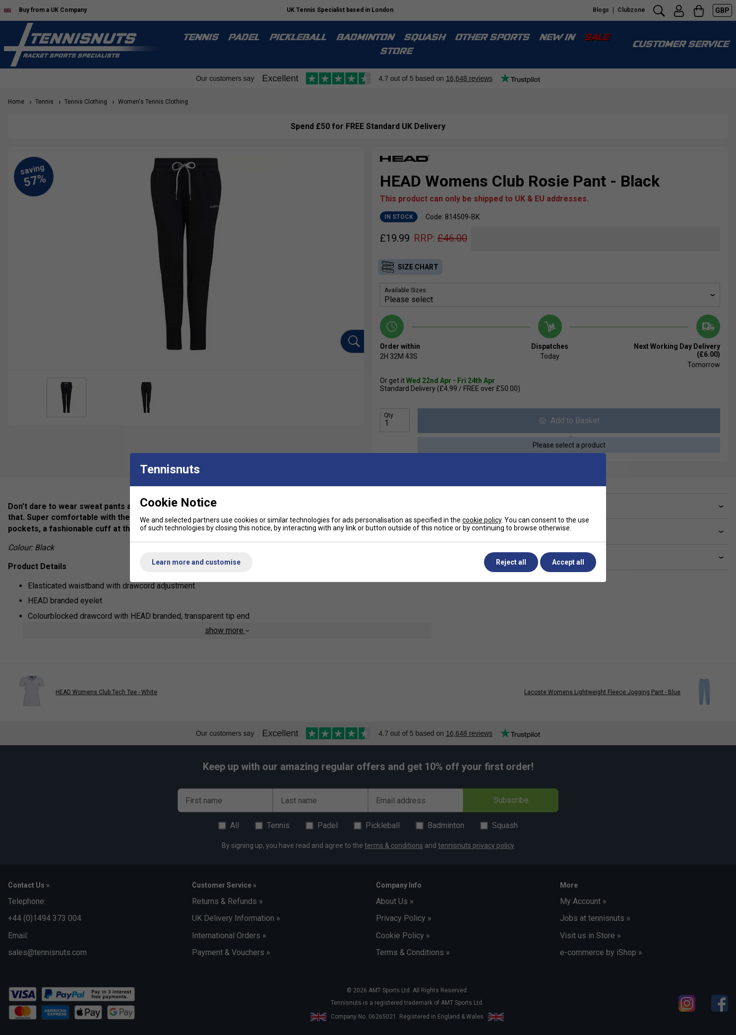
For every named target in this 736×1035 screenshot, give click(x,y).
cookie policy (481, 520)
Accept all (568, 562)
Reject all (511, 562)
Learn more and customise (196, 562)
